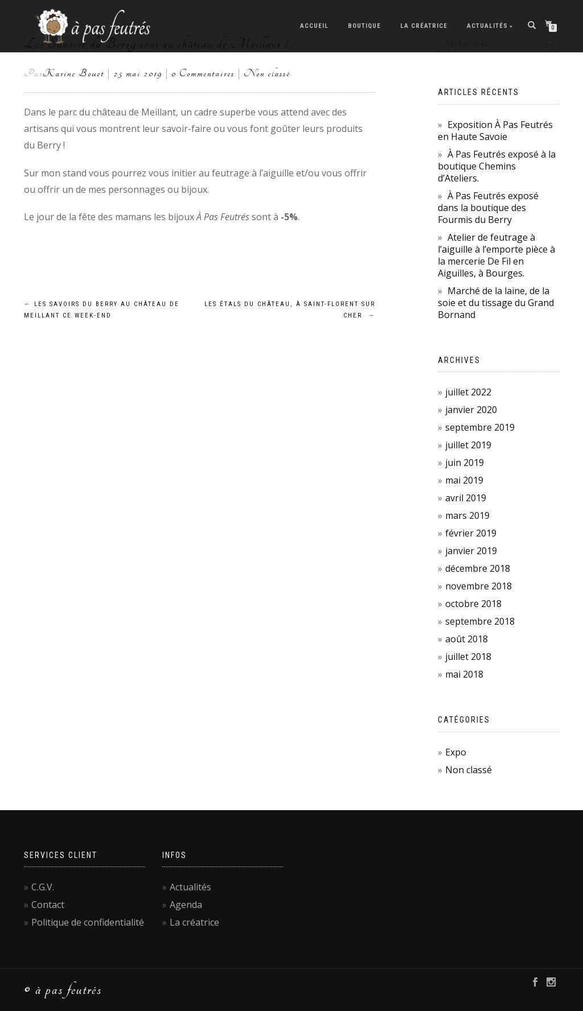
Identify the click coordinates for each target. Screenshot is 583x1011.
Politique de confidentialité (87, 922)
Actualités (487, 26)
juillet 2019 (468, 445)
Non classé (267, 73)
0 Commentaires (203, 73)
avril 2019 (465, 498)
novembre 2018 (478, 586)
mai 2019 (464, 480)
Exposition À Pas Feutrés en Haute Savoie (495, 130)
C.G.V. (42, 887)
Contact (47, 904)
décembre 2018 (477, 568)
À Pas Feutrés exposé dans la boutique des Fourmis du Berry (488, 207)
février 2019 (470, 533)
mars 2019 (467, 515)
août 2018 (466, 639)
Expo (455, 752)
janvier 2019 (471, 550)
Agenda (186, 904)
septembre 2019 (480, 427)
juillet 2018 (468, 656)
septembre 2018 (480, 621)
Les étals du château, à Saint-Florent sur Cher (289, 309)
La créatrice (423, 26)
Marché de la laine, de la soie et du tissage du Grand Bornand (496, 302)
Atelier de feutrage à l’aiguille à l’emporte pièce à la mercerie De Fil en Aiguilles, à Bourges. (496, 255)
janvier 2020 (471, 409)
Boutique (364, 26)
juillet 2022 (468, 392)
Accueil (314, 26)
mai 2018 (464, 674)
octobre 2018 (473, 603)
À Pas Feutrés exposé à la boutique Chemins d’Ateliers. (497, 166)
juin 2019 (464, 462)
